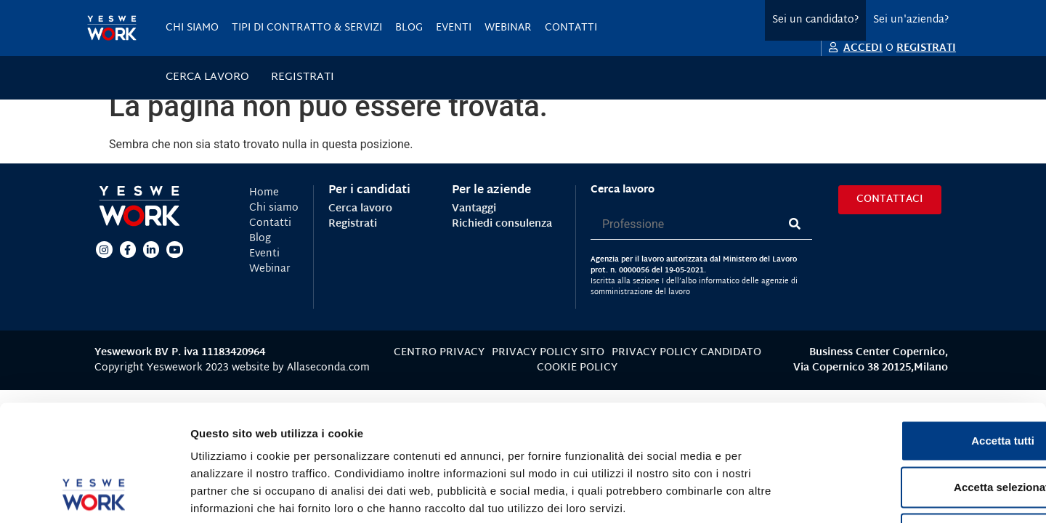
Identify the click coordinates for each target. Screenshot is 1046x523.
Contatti (571, 28)
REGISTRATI (926, 48)
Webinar (508, 28)
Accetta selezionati (924, 381)
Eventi (453, 28)
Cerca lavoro (207, 77)
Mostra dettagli (764, 494)
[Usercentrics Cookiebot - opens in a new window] (94, 495)
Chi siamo (192, 28)
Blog (409, 28)
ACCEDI (863, 48)
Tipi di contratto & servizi (307, 28)
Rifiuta (925, 427)
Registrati (302, 77)
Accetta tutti (925, 334)
